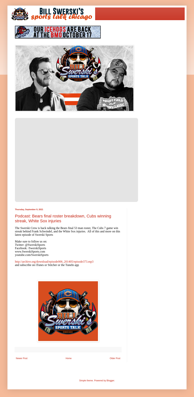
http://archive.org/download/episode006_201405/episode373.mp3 (54, 261)
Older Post (115, 358)
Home (69, 358)
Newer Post (21, 358)
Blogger (110, 380)
